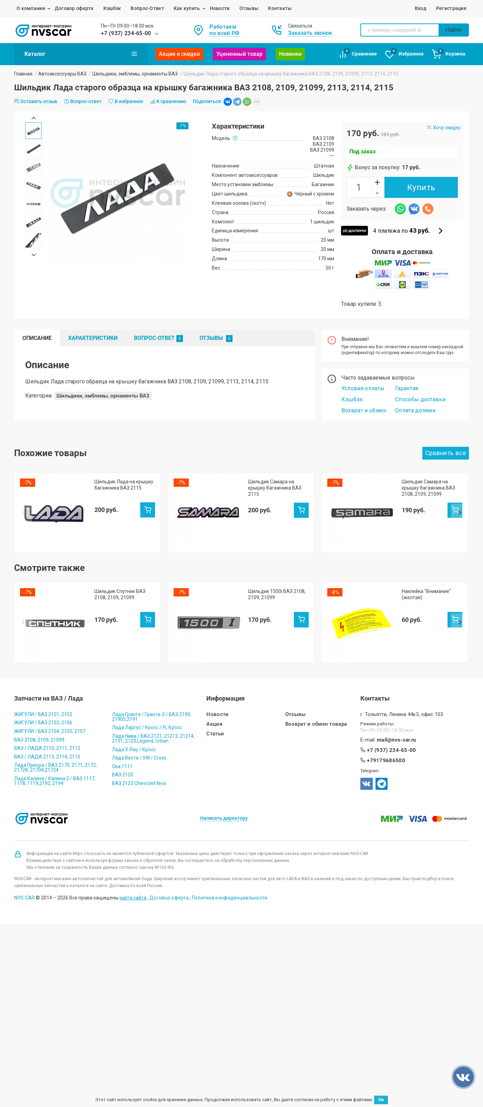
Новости (220, 8)
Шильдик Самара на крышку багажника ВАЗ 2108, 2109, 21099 (428, 488)
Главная (23, 74)
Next (33, 255)
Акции (214, 665)
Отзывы (249, 8)
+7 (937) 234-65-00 (126, 33)
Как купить (187, 8)
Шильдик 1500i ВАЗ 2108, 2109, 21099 (277, 565)
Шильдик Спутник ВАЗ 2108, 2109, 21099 (119, 565)
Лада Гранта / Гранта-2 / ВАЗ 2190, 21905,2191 (151, 658)
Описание (37, 338)
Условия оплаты (362, 388)
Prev (33, 118)
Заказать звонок (310, 33)
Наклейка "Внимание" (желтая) (426, 565)
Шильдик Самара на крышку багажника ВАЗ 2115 (274, 488)
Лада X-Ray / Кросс (134, 690)
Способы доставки (420, 399)
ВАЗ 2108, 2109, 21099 (39, 681)
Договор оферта (74, 8)
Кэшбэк (112, 8)
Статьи (215, 675)
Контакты (279, 8)
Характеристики (92, 338)
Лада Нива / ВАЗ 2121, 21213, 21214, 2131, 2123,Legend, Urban (153, 680)
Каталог (80, 53)
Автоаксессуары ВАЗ (62, 74)
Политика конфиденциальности (230, 839)
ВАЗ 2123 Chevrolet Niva (139, 724)
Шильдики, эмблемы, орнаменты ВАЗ (135, 74)
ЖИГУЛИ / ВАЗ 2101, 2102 (43, 655)
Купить (421, 187)
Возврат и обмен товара (316, 665)
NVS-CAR (24, 839)
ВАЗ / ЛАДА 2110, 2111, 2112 (47, 689)
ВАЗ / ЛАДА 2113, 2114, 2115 (47, 698)
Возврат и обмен (364, 410)
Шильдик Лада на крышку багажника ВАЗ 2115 (123, 485)
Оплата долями (415, 410)
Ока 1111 (122, 707)
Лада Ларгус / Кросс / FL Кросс (147, 668)
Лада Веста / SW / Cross (139, 699)
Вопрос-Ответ (147, 8)
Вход (421, 8)
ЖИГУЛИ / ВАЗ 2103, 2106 (43, 664)
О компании (31, 8)
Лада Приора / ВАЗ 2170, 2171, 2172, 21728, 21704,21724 (55, 709)
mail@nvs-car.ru (396, 681)
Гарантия (407, 388)
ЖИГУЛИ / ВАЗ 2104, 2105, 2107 (49, 672)
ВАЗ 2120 (122, 716)
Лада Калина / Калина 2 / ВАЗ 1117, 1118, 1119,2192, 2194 (54, 722)
